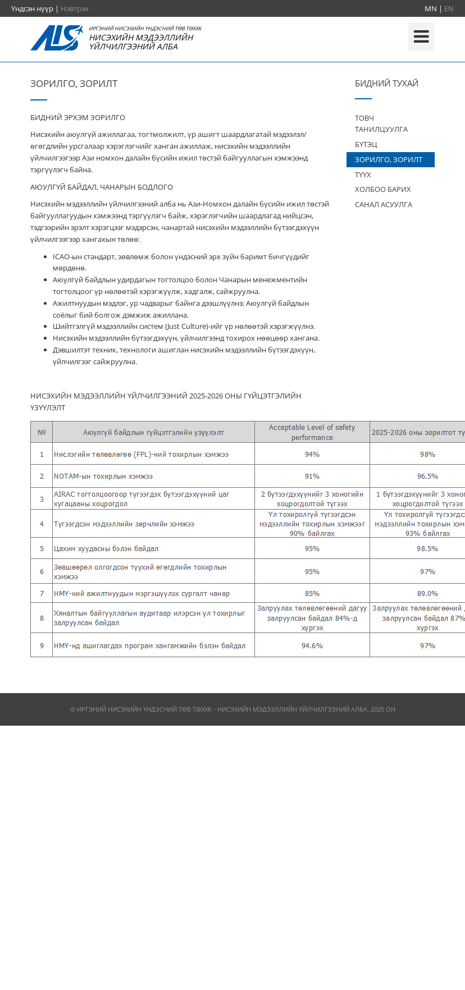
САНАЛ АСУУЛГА (383, 204)
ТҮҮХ (363, 174)
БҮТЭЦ (366, 144)
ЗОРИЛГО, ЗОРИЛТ (388, 159)
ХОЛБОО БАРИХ (383, 189)
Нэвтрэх (75, 8)
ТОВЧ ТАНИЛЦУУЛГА (381, 124)
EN (449, 8)
